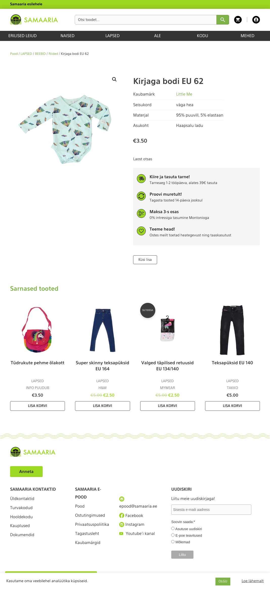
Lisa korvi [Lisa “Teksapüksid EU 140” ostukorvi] (232, 406)
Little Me (184, 94)
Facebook (131, 515)
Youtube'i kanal (137, 533)
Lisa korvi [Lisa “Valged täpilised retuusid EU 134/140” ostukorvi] (167, 406)
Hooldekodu (21, 516)
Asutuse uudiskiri (188, 529)
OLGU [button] (222, 581)
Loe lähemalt (253, 581)
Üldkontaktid (22, 498)
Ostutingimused (90, 515)
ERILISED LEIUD (22, 35)
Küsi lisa (145, 260)
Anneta (26, 471)
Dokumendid (22, 535)
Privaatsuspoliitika (91, 528)
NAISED (68, 35)
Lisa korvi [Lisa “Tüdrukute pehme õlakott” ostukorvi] (37, 406)
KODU (202, 35)
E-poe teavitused (189, 535)
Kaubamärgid (88, 550)
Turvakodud (21, 507)
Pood (14, 54)
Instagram (131, 524)
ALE (157, 35)
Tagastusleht (87, 541)
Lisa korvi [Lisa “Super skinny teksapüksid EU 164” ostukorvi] (102, 406)
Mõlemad (183, 542)
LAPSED (112, 35)
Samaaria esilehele (26, 4)
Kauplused (20, 526)
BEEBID (40, 54)
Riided (53, 54)
